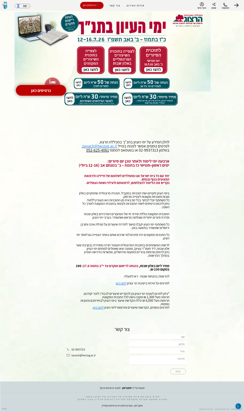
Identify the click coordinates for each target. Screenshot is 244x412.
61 (107, 150)
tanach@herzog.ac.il (99, 146)
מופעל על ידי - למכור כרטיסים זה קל (122, 388)
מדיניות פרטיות (222, 409)
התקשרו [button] (225, 7)
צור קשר (114, 5)
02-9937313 (78, 349)
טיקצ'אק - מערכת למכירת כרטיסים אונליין (122, 405)
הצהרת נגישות (206, 409)
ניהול (4, 408)
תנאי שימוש (236, 409)
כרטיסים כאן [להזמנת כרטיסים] (89, 5)
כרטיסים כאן (41, 90)
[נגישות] (238, 406)
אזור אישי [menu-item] (201, 5)
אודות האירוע (135, 5)
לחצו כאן (120, 283)
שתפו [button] (213, 7)
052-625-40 (95, 150)
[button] (236, 5)
